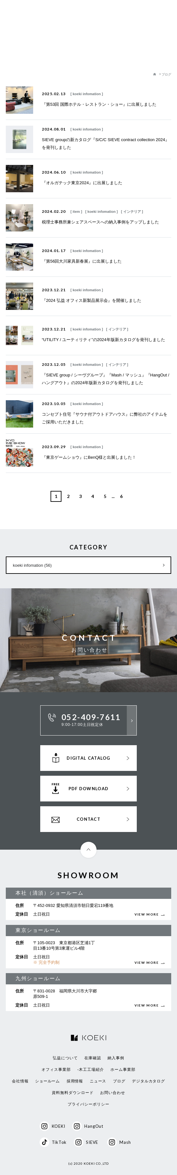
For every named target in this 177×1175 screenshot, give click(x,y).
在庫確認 (92, 1058)
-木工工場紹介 (90, 1069)
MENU (167, 14)
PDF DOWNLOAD (89, 788)
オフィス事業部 (56, 1069)
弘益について (65, 1058)
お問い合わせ (112, 1092)
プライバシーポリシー (88, 1104)
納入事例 (115, 1058)
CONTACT (88, 819)
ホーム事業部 (122, 1069)
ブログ (119, 1081)
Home (154, 74)
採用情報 (75, 1081)
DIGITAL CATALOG (88, 758)
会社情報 (20, 1081)
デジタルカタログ (148, 1081)
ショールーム (47, 1081)
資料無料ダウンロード (73, 1092)
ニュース (98, 1081)
